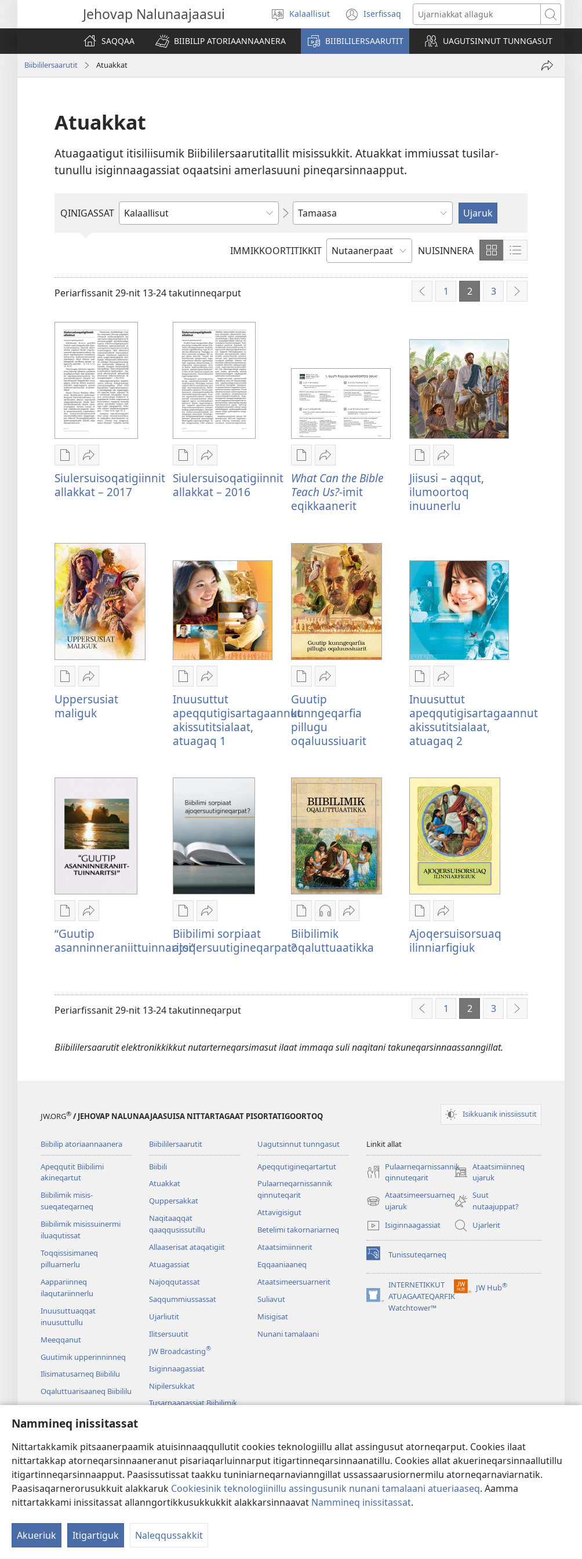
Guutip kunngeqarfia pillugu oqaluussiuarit (328, 720)
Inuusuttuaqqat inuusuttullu (68, 1316)
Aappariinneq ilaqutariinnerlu (67, 1287)
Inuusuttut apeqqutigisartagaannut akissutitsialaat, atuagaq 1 (237, 720)
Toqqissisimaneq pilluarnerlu (69, 1259)
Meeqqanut (61, 1339)
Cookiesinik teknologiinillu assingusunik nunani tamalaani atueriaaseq (325, 1488)
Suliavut (271, 1299)
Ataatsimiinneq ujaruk (489, 1172)
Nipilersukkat (172, 1386)
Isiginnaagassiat (177, 1368)
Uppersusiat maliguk (86, 706)
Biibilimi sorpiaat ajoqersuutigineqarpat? (234, 940)
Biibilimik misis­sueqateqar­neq (67, 1201)
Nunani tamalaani (288, 1334)
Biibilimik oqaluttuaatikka (332, 940)
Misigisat (272, 1316)
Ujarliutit (164, 1316)
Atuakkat (164, 1183)
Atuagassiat (169, 1264)
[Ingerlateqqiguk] (547, 65)
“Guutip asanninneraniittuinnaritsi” (124, 940)
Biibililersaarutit (51, 65)
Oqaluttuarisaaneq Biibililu (86, 1391)
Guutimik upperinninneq (83, 1357)
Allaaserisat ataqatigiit (187, 1247)
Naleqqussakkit (169, 1535)
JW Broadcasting (180, 1351)
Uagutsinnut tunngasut (298, 1144)
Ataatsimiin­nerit (284, 1247)
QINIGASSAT (87, 213)
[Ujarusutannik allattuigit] (477, 14)
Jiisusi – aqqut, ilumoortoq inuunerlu (446, 491)
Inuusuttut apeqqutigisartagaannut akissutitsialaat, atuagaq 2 (473, 720)
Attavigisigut (279, 1212)
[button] (221, 41)
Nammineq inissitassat (361, 1502)
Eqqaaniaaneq (282, 1264)
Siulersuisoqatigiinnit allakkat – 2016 (228, 485)
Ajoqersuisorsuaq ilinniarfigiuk (455, 940)
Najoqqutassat (174, 1281)
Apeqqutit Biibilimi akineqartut (72, 1172)
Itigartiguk (95, 1535)
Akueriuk (36, 1535)
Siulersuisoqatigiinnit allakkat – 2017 (109, 485)
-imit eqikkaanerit (337, 491)
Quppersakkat (173, 1200)
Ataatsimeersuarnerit (293, 1281)
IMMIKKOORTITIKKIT (276, 250)
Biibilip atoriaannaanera (81, 1144)
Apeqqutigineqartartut (296, 1166)
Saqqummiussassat (182, 1299)
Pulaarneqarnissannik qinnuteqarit (294, 1189)
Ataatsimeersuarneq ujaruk (410, 1201)
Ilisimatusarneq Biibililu (80, 1374)
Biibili (158, 1166)
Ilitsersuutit (168, 1334)
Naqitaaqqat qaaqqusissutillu (177, 1224)
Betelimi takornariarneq (298, 1229)
